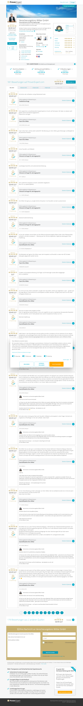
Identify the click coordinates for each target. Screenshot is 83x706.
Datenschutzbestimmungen (31, 353)
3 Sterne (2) (47, 87)
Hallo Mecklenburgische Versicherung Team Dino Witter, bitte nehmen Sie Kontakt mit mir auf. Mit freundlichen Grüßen (23, 644)
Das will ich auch (64, 2)
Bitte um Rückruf (49, 642)
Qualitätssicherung (62, 700)
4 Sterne (67, 27)
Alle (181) (12, 87)
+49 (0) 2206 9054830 (26, 51)
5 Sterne (67, 25)
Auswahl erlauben (41, 365)
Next (51, 38)
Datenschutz (68, 700)
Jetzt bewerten (12, 43)
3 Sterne (67, 28)
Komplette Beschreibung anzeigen (27, 31)
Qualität (56, 38)
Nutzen (56, 40)
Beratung (57, 47)
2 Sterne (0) (59, 87)
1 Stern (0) (71, 87)
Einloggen (73, 2)
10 (57, 613)
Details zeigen (59, 360)
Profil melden (43, 663)
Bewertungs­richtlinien (54, 700)
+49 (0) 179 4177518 (25, 52)
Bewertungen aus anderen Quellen (12, 34)
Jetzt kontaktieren (69, 6)
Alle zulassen (56, 365)
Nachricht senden (50, 652)
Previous (35, 38)
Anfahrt (22, 42)
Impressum (22, 353)
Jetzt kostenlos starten (65, 692)
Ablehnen (26, 365)
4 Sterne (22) (35, 87)
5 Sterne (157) (23, 87)
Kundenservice (58, 51)
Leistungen (57, 43)
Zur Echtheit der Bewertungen (12, 39)
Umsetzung (57, 45)
